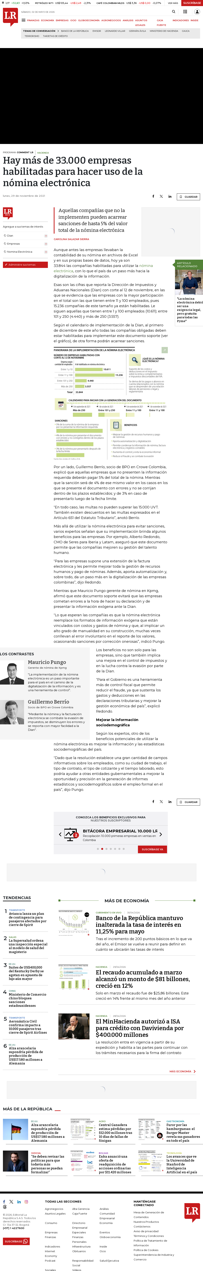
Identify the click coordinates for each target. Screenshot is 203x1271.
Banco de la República (75, 31)
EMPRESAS (62, 20)
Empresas (51, 1232)
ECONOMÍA (47, 20)
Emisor (97, 31)
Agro (102, 1121)
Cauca (186, 31)
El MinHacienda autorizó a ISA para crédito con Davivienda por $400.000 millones (140, 1028)
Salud (12, 937)
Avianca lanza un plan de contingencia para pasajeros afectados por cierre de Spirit (28, 919)
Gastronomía (175, 1121)
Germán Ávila (137, 31)
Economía (106, 1223)
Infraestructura (81, 1246)
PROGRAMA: (18, 152)
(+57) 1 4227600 (13, 1228)
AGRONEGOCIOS (111, 20)
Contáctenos (142, 1226)
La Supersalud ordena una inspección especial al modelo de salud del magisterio (28, 946)
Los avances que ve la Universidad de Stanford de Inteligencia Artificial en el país (181, 1164)
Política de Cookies (146, 1250)
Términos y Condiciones (149, 1235)
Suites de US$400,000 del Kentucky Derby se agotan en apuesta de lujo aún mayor (26, 973)
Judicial (36, 1153)
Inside (103, 1246)
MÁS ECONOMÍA (180, 1071)
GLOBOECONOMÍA (89, 20)
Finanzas (50, 1237)
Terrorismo (32, 36)
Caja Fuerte (79, 1213)
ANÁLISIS (128, 20)
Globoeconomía (110, 1237)
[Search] (173, 12)
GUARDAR (188, 196)
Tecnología (174, 1153)
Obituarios (79, 1251)
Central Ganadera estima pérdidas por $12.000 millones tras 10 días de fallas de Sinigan (115, 1133)
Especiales (79, 1232)
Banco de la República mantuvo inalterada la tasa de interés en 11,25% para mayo (139, 925)
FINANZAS (33, 20)
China (12, 991)
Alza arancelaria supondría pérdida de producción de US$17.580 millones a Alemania (26, 1055)
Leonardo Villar (115, 31)
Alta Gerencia (80, 1208)
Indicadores (52, 1246)
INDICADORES (181, 20)
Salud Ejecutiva (109, 1260)
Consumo (51, 1223)
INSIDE (194, 20)
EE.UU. (12, 964)
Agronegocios (54, 1208)
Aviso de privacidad (146, 1231)
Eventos (105, 1232)
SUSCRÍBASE (192, 3)
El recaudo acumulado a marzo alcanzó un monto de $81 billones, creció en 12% (143, 979)
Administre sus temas (20, 264)
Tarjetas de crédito (55, 36)
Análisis (104, 1208)
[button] (59, 835)
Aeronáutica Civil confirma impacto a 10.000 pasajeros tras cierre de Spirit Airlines (28, 1027)
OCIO (73, 20)
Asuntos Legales (55, 1213)
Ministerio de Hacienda (164, 31)
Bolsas (103, 1153)
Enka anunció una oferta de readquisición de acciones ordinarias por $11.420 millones (115, 1164)
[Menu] (24, 20)
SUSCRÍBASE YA (152, 849)
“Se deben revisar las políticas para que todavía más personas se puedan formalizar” (47, 1164)
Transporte (17, 910)
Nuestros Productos (146, 1221)
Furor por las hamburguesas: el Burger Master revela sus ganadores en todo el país (183, 1133)
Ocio (103, 1251)
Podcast (50, 1260)
